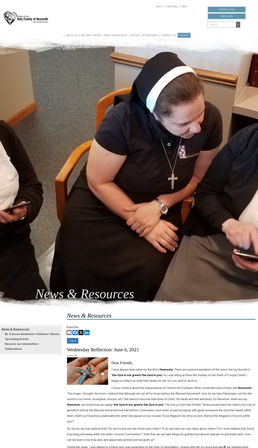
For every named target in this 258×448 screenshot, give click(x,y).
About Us (71, 35)
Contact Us (168, 35)
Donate (184, 35)
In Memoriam (150, 35)
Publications (13, 348)
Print (184, 6)
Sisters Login (226, 9)
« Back (72, 340)
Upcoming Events (17, 339)
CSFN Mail (172, 6)
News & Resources (115, 35)
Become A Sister (91, 35)
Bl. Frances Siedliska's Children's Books (32, 334)
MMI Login (226, 16)
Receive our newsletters (22, 344)
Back (159, 6)
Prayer (135, 35)
